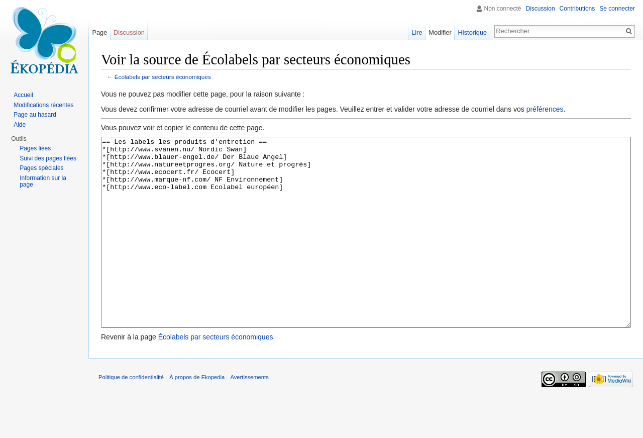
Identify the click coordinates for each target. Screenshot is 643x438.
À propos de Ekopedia (197, 415)
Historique (472, 32)
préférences (545, 109)
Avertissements (249, 415)
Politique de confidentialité (131, 415)
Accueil (23, 95)
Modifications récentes (43, 105)
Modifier (440, 32)
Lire (416, 32)
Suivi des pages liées (48, 158)
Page (99, 32)
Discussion (540, 8)
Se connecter (617, 8)
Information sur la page (43, 181)
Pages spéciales (41, 167)
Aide (20, 124)
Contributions (577, 8)
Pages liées (35, 148)
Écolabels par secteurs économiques (163, 76)
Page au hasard (35, 114)
